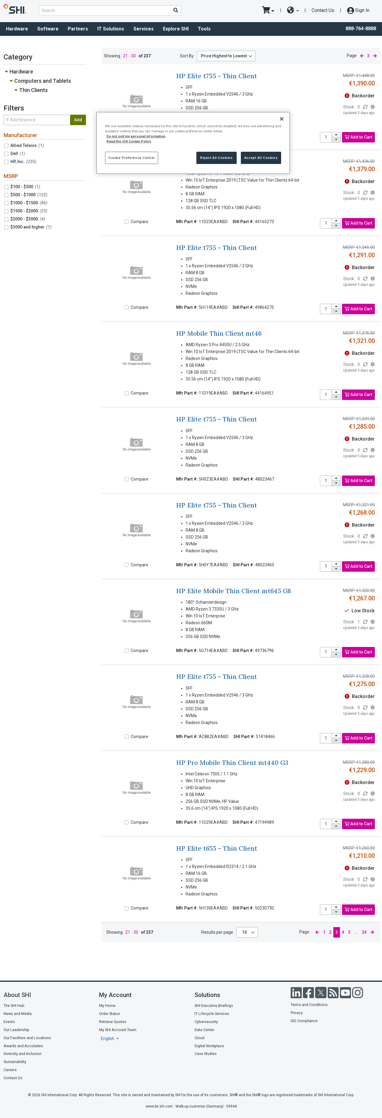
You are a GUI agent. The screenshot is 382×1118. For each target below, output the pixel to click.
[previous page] (362, 56)
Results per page (217, 932)
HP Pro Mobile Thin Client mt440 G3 (232, 763)
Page (352, 55)
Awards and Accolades (23, 1046)
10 (245, 932)
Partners (78, 29)
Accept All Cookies (261, 158)
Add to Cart (358, 137)
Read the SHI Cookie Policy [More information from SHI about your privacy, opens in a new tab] (129, 141)
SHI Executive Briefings (214, 1005)
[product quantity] (326, 137)
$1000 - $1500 (28, 202)
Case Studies (206, 1053)
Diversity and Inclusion (22, 1053)
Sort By (187, 55)
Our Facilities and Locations (27, 1038)
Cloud (199, 1038)
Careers (10, 1070)
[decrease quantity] (336, 139)
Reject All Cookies (216, 158)
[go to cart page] (268, 10)
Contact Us (323, 10)
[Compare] (126, 222)
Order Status (109, 1013)
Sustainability (15, 1061)
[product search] (110, 10)
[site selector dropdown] (292, 10)
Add (78, 119)
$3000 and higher (31, 227)
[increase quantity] (336, 135)
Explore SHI (176, 29)
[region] (193, 143)
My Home (107, 1005)
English (108, 1038)
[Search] (175, 10)
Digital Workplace (209, 1046)
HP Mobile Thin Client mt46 (218, 333)
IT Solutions (110, 29)
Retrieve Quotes (112, 1021)
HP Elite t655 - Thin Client (216, 848)
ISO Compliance (304, 1021)
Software (47, 29)
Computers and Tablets (42, 81)
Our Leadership (16, 1029)
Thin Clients (33, 90)
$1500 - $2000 (28, 210)
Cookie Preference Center (131, 158)
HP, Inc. (23, 161)
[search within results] (37, 120)
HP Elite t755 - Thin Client (216, 76)
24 (364, 932)
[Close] (281, 118)
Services (143, 29)
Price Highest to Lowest (224, 55)
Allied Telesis (27, 145)
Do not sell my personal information (136, 136)
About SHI (17, 995)
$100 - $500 (25, 186)
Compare (139, 221)
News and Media (18, 1013)
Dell (17, 153)
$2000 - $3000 (27, 219)
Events (9, 1021)
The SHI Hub (14, 1005)
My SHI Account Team (117, 1029)
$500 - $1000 (28, 194)
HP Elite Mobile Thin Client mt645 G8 (233, 591)
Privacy (297, 1012)
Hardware (17, 29)
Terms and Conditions (309, 1004)
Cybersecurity (206, 1021)
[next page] (374, 56)
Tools (204, 29)
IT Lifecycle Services (212, 1013)
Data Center (204, 1029)
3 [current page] (368, 55)
